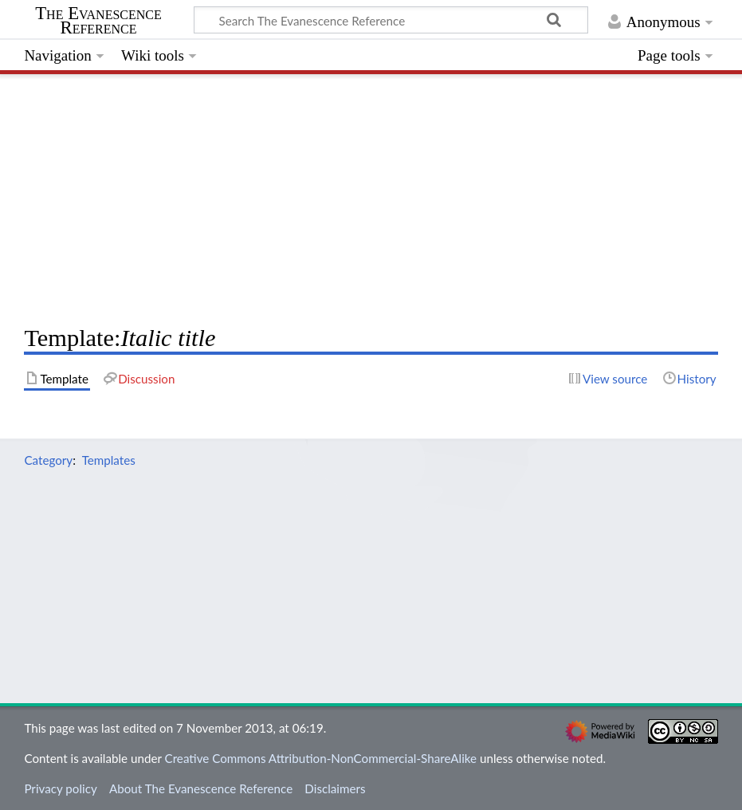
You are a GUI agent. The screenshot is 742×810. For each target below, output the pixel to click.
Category (48, 460)
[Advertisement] (370, 195)
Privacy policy (60, 788)
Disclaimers (334, 788)
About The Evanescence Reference (200, 788)
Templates (108, 460)
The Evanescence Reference (98, 20)
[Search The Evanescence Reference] (390, 20)
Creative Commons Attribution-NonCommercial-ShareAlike (321, 758)
